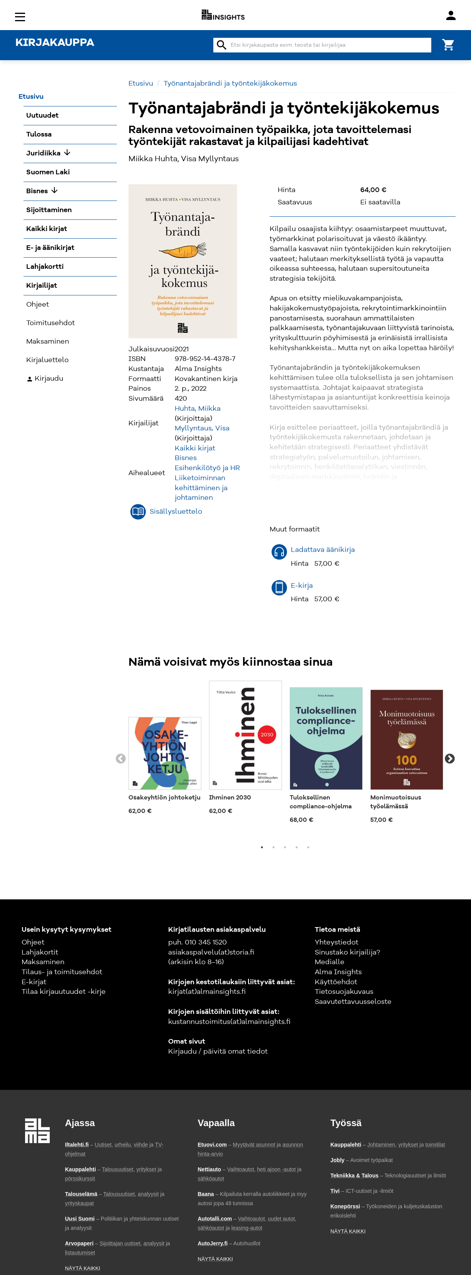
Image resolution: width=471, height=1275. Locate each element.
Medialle (329, 962)
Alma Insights (338, 972)
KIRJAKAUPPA (54, 43)
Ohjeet (33, 942)
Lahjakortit (40, 952)
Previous (121, 759)
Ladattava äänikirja (323, 549)
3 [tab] (285, 847)
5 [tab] (308, 847)
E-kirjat (34, 982)
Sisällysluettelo (176, 511)
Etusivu (140, 83)
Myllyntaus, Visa (202, 428)
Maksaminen (43, 962)
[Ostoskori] (449, 44)
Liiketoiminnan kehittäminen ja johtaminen (201, 488)
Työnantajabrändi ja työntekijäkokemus (230, 83)
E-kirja (302, 585)
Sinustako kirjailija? (347, 952)
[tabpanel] (165, 750)
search (221, 45)
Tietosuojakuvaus (344, 991)
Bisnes (186, 458)
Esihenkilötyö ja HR (207, 468)
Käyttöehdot (336, 982)
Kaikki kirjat (195, 448)
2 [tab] (273, 847)
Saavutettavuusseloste (353, 1001)
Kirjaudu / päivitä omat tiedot (218, 1051)
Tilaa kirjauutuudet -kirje (64, 991)
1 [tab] (262, 847)
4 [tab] (296, 847)
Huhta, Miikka (198, 408)
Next (450, 759)
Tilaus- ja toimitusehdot (62, 972)
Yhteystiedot (336, 942)
